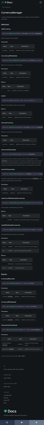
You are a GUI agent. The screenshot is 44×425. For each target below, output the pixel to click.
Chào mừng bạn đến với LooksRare (14, 369)
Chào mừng (7, 378)
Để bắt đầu (7, 386)
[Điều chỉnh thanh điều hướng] (2, 2)
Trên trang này (6, 7)
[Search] (41, 2)
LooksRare (7, 395)
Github (6, 400)
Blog (5, 403)
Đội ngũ (6, 398)
